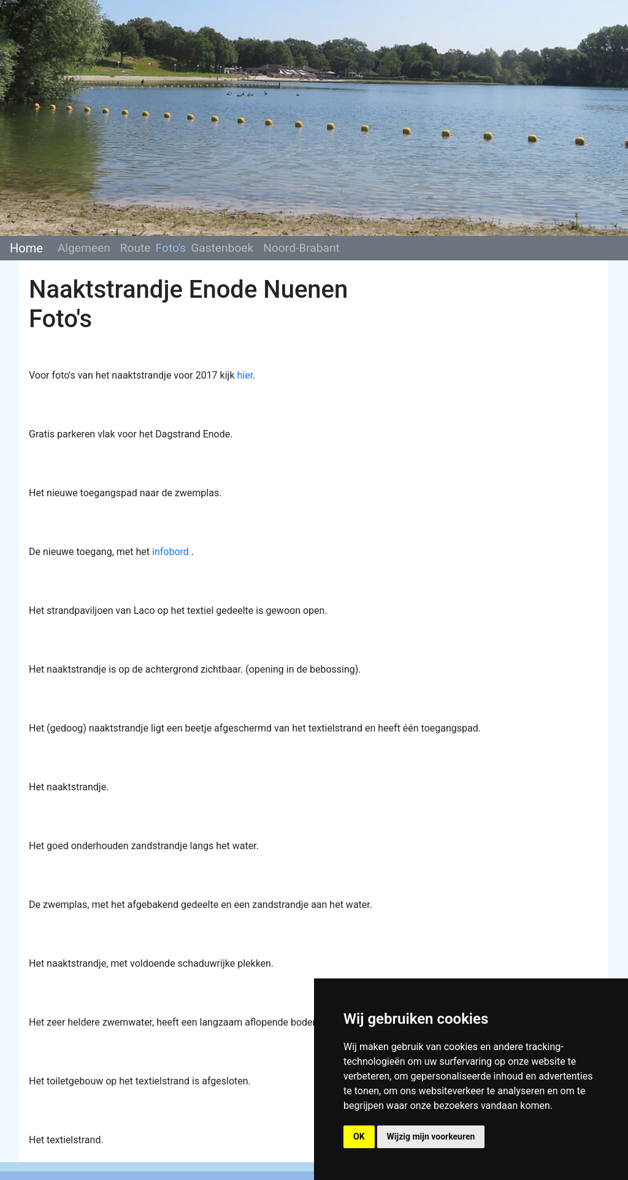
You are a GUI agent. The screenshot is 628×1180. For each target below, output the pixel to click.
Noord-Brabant (301, 248)
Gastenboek (222, 248)
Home (26, 248)
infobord (170, 552)
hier (245, 375)
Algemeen (84, 248)
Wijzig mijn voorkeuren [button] (431, 1136)
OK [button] (359, 1136)
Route (135, 248)
